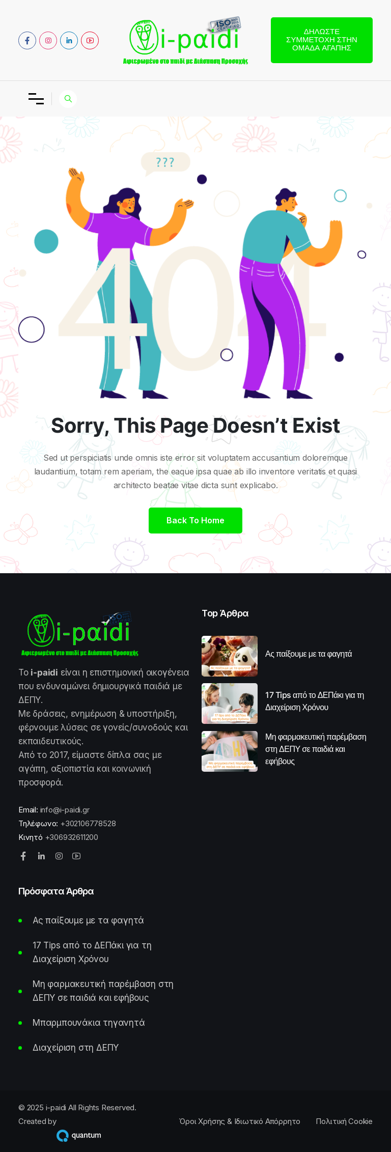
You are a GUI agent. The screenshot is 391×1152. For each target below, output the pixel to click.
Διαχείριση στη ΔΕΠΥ (76, 1048)
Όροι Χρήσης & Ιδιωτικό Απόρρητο (239, 1121)
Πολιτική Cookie (344, 1121)
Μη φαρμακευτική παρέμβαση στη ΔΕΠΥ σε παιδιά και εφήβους (315, 749)
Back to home (195, 520)
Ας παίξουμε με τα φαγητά (308, 654)
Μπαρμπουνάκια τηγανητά (89, 1023)
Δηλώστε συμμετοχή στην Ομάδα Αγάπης (321, 39)
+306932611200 (71, 837)
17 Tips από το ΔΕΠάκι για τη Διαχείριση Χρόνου (314, 701)
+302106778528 (88, 823)
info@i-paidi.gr (65, 809)
